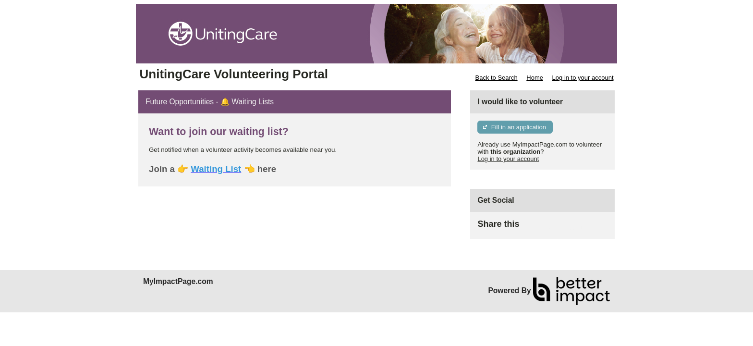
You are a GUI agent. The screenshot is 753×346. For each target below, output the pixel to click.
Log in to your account (583, 77)
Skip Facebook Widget (550, 228)
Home (534, 77)
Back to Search (496, 77)
